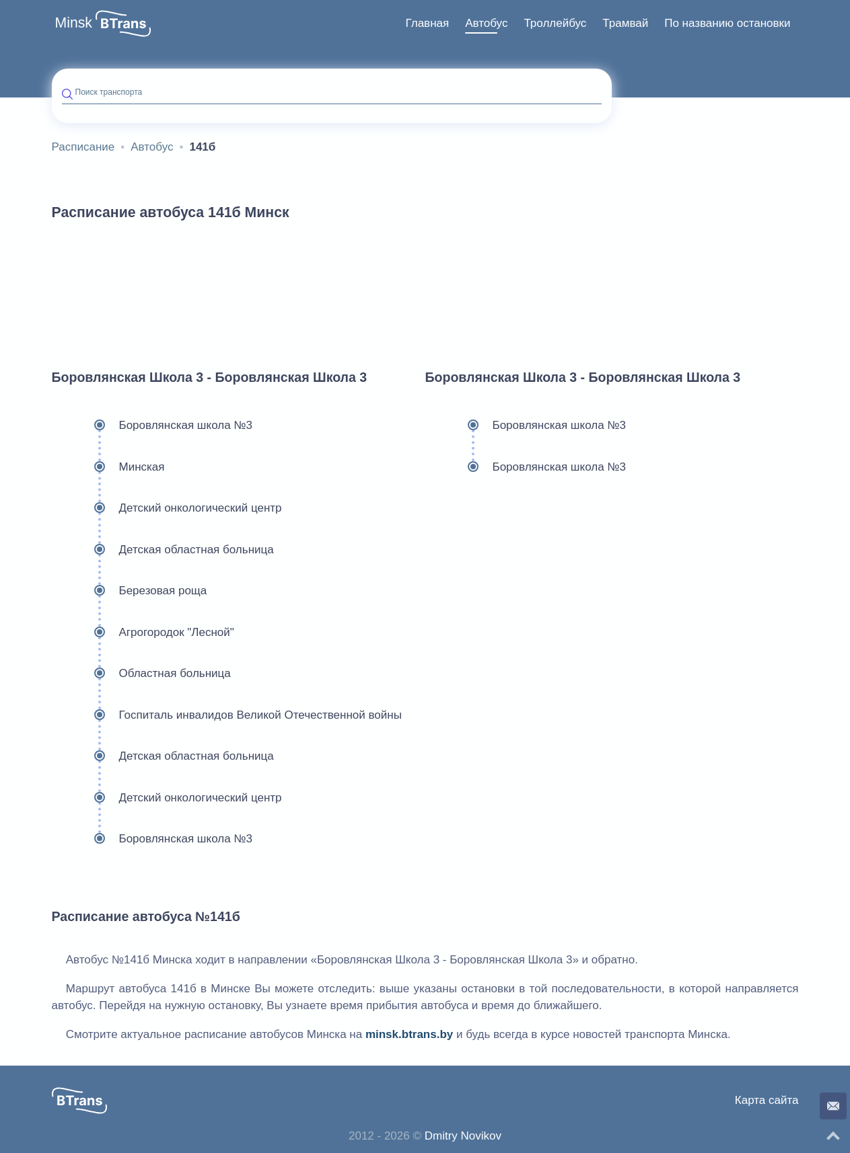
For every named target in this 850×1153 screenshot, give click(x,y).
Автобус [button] (486, 23)
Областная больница (141, 673)
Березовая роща (129, 590)
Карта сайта (767, 1100)
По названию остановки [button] (727, 23)
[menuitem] (427, 23)
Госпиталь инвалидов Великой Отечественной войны (227, 715)
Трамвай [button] (625, 23)
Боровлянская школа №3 (152, 425)
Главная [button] (427, 23)
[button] (123, 23)
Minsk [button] (74, 23)
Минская (108, 467)
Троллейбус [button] (555, 23)
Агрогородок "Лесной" (143, 632)
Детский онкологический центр (167, 508)
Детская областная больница (163, 549)
